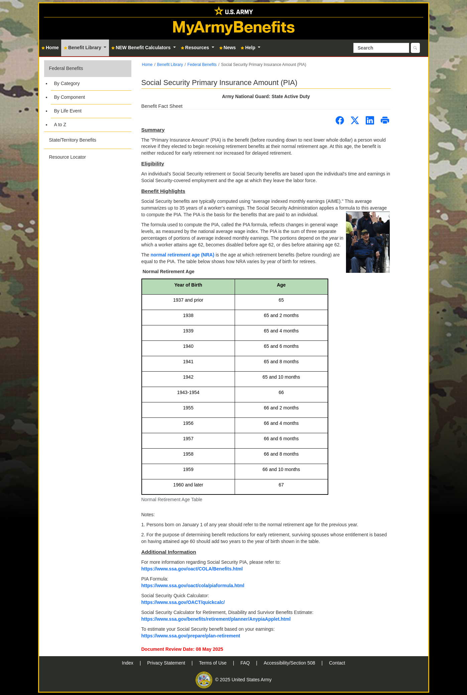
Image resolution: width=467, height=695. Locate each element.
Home (147, 64)
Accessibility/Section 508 (290, 663)
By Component (69, 97)
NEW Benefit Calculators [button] (141, 47)
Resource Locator (67, 157)
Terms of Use (213, 663)
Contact (337, 663)
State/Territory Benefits (73, 140)
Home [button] (50, 47)
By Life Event (68, 110)
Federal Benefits (66, 68)
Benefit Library (170, 64)
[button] (87, 96)
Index (128, 663)
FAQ (245, 663)
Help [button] (248, 47)
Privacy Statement (167, 663)
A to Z (60, 124)
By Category (67, 83)
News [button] (227, 47)
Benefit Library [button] (83, 47)
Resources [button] (195, 47)
